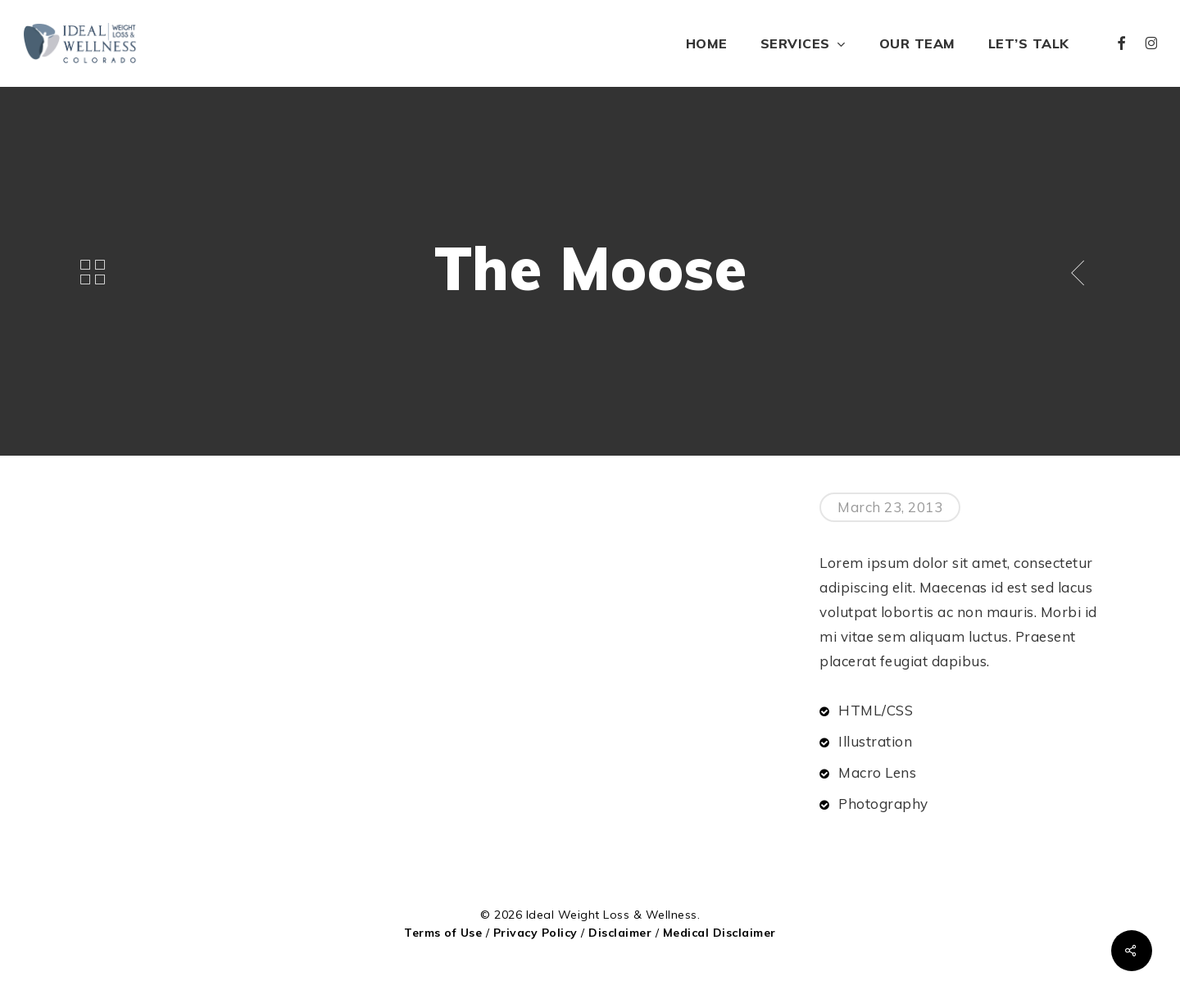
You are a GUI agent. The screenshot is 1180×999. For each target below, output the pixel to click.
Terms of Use (443, 932)
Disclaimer (619, 932)
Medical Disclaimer (719, 932)
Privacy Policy (535, 932)
